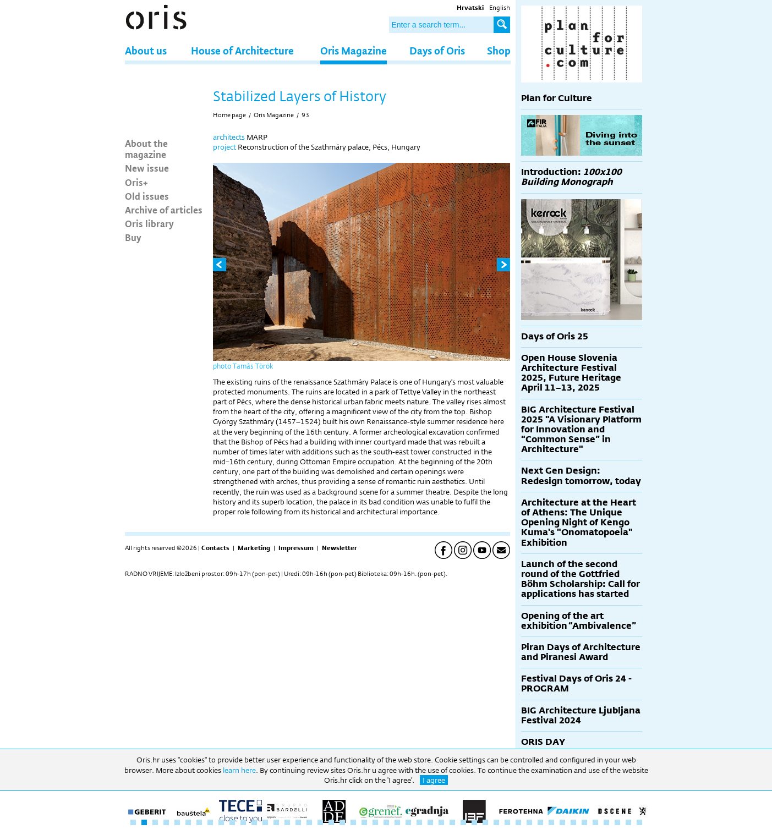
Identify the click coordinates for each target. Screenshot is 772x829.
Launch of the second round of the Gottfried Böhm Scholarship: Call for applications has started (580, 579)
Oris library (149, 223)
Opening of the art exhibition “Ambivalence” (578, 621)
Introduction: (571, 177)
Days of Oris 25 (554, 336)
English (499, 7)
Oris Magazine (353, 50)
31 (463, 822)
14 (276, 822)
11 (243, 822)
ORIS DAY (543, 742)
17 (309, 822)
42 (584, 822)
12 (254, 822)
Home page (229, 115)
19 (331, 822)
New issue (147, 167)
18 (320, 822)
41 (573, 822)
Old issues (147, 195)
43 (595, 822)
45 (617, 822)
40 (562, 822)
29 (441, 822)
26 (408, 822)
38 (540, 822)
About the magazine (146, 148)
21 (353, 822)
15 (287, 822)
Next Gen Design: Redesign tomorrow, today (581, 475)
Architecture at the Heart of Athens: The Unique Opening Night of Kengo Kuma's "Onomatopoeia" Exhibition (578, 522)
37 (529, 822)
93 (305, 115)
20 (342, 822)
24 (386, 822)
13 (265, 822)
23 (375, 822)
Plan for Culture (556, 98)
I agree (434, 780)
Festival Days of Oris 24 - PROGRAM (576, 683)
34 (496, 822)
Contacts (215, 547)
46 (628, 822)
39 (551, 822)
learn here (239, 770)
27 (419, 822)
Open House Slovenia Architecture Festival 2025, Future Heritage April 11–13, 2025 (571, 373)
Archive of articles (163, 209)
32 (474, 822)
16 (298, 822)
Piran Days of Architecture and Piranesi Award (580, 652)
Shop (499, 50)
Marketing (254, 547)
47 (639, 822)
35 (507, 822)
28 (430, 822)
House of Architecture (242, 50)
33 (485, 822)
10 (232, 822)
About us (146, 50)
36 (518, 822)
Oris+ (136, 182)
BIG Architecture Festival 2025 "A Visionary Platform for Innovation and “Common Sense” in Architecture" (581, 429)
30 (452, 822)
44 (606, 822)
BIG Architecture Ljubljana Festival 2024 (580, 715)
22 (364, 822)
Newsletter (339, 547)
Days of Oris (437, 50)
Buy (133, 237)
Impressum (296, 547)
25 (397, 822)
